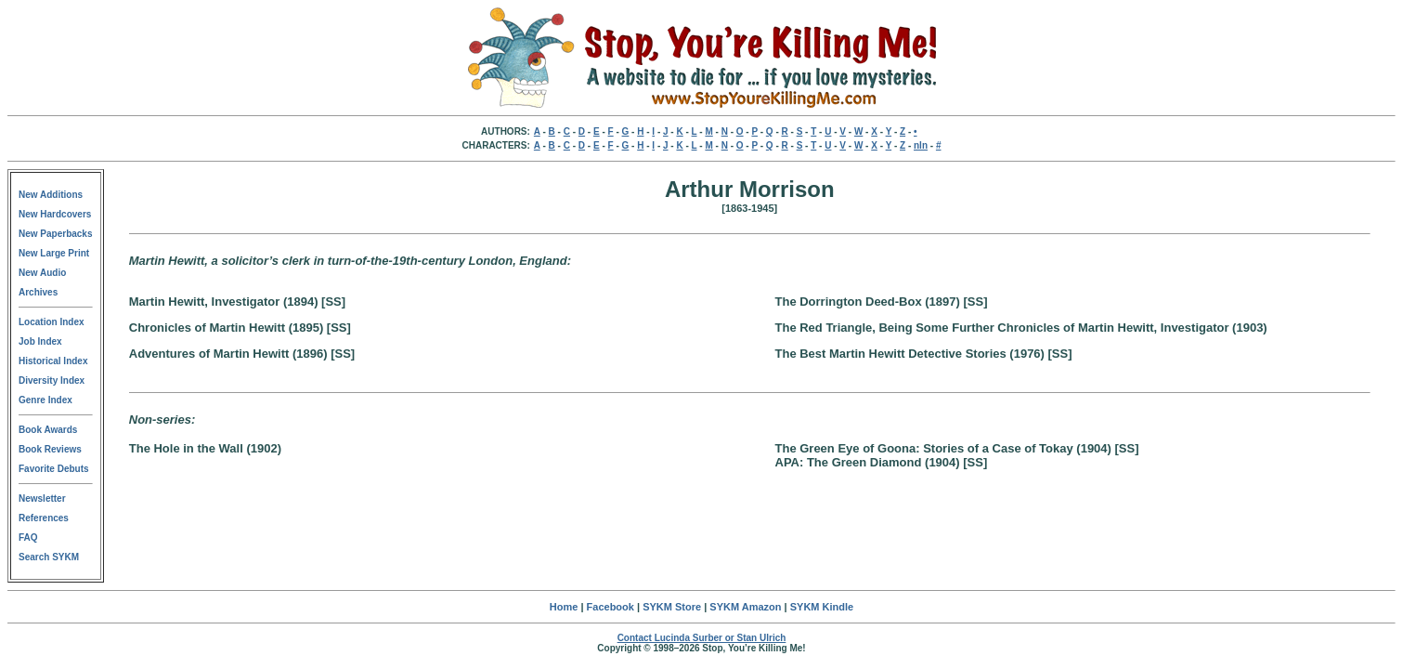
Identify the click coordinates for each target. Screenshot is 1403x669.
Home (564, 606)
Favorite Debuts (54, 469)
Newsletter (42, 498)
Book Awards (48, 430)
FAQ (28, 537)
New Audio (42, 273)
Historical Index (53, 361)
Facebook (610, 606)
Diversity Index (51, 380)
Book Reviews (50, 449)
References (44, 518)
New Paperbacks (56, 234)
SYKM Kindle (821, 606)
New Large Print (54, 253)
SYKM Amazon (745, 606)
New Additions (51, 195)
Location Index (51, 322)
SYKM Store (672, 606)
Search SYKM (49, 557)
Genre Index (45, 400)
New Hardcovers (55, 214)
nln (921, 145)
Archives (38, 292)
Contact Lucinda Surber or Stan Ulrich (701, 638)
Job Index (40, 341)
